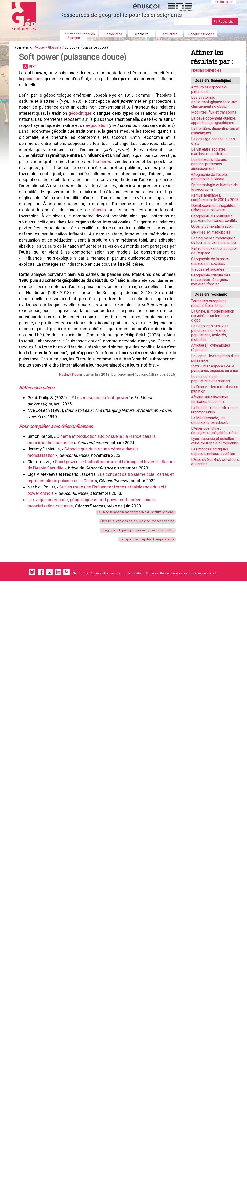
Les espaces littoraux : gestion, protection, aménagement (209, 164)
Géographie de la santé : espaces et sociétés (211, 261)
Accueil (47, 48)
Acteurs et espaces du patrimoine (209, 89)
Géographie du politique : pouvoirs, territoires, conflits (128, 631)
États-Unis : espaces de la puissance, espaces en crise (126, 620)
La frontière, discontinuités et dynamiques (215, 130)
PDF (37, 72)
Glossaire (141, 34)
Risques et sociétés (207, 269)
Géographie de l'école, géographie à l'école (209, 176)
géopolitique (80, 127)
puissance (36, 86)
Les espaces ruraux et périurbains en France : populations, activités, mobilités (209, 333)
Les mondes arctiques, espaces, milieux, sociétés (213, 451)
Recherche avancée (173, 680)
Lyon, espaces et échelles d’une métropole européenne (214, 440)
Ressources (113, 34)
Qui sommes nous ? (203, 680)
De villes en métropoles (211, 232)
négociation (107, 142)
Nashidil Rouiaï (66, 459)
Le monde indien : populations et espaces (210, 378)
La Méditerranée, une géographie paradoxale (210, 420)
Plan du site (80, 680)
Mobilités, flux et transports (213, 112)
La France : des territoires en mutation (214, 389)
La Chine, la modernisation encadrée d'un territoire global (125, 609)
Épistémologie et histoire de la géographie (214, 187)
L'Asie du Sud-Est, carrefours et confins (215, 461)
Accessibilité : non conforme (110, 680)
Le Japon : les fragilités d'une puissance (138, 643)
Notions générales (206, 70)
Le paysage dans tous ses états (213, 141)
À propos (74, 38)
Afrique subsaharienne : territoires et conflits (210, 399)
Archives (152, 680)
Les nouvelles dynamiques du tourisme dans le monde (213, 240)
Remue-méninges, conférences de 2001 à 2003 (215, 197)
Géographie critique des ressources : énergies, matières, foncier (210, 279)
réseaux (128, 245)
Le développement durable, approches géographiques (213, 120)
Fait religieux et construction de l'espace (214, 250)
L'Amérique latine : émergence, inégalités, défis (214, 430)
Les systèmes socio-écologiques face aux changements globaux (214, 102)
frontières (122, 187)
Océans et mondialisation (212, 226)
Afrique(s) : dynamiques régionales (210, 347)
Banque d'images (201, 34)
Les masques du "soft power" (104, 485)
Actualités (169, 34)
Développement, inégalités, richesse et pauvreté (213, 207)
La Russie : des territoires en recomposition (215, 409)
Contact (138, 680)
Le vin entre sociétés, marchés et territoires (209, 151)
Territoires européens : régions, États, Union (209, 303)
